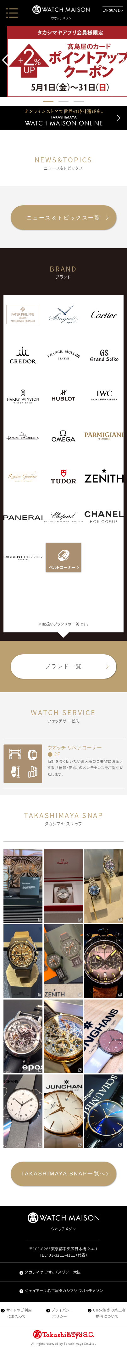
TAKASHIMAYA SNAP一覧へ (63, 1173)
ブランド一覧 (63, 666)
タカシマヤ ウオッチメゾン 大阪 (50, 1272)
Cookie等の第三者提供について (107, 1313)
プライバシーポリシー (60, 1313)
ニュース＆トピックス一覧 (63, 217)
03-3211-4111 (62, 1255)
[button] (121, 60)
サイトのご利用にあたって (16, 1313)
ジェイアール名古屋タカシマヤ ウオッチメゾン (61, 1290)
